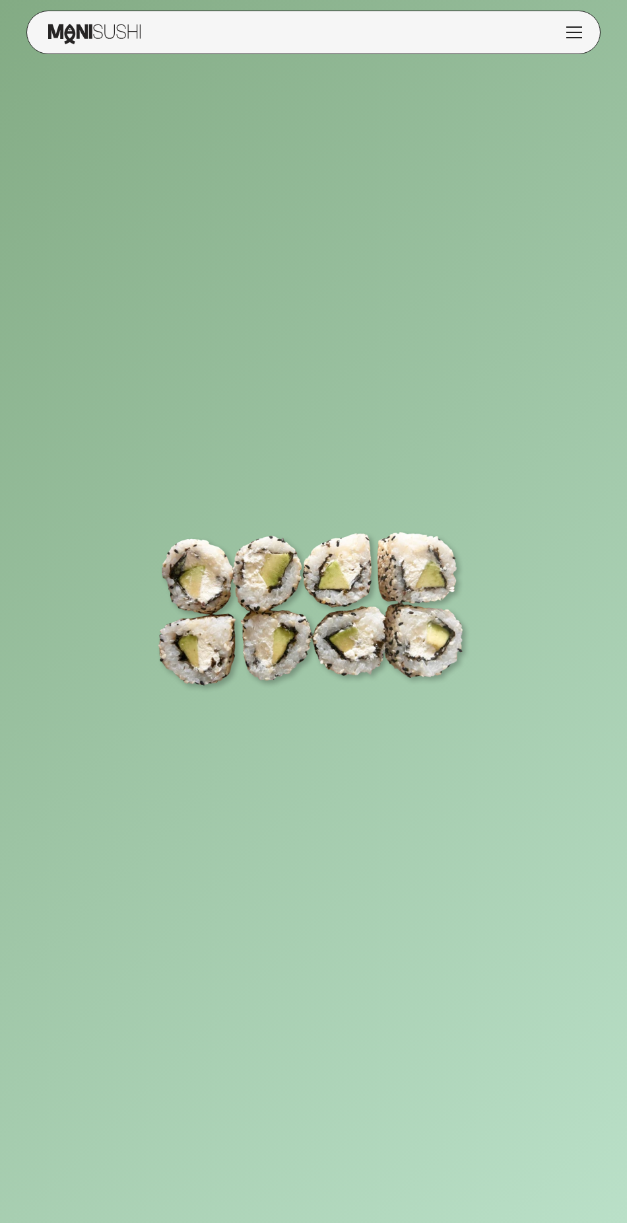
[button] (574, 32)
